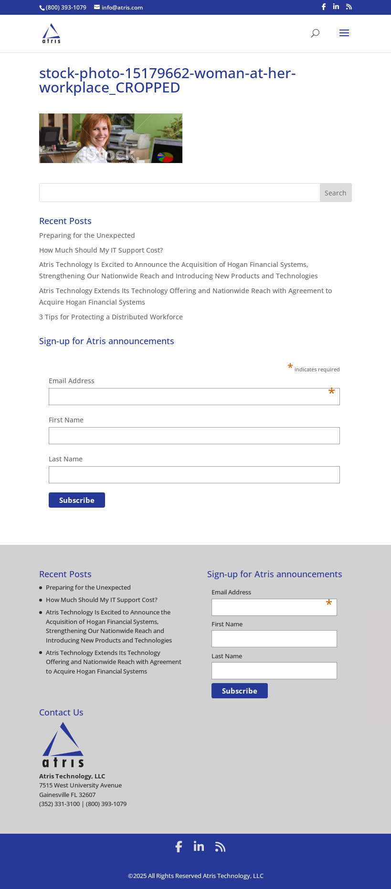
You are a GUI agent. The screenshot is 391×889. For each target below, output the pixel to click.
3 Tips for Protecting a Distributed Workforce (111, 316)
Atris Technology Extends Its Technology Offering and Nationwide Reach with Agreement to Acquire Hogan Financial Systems (113, 661)
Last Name (66, 458)
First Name (66, 419)
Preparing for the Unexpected (87, 235)
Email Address (192, 381)
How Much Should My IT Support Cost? (101, 250)
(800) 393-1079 (66, 7)
